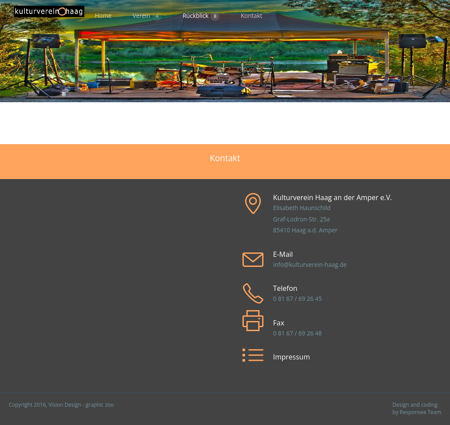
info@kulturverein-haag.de (309, 264)
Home (103, 15)
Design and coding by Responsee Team (416, 408)
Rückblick (201, 16)
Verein (147, 16)
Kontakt (251, 15)
